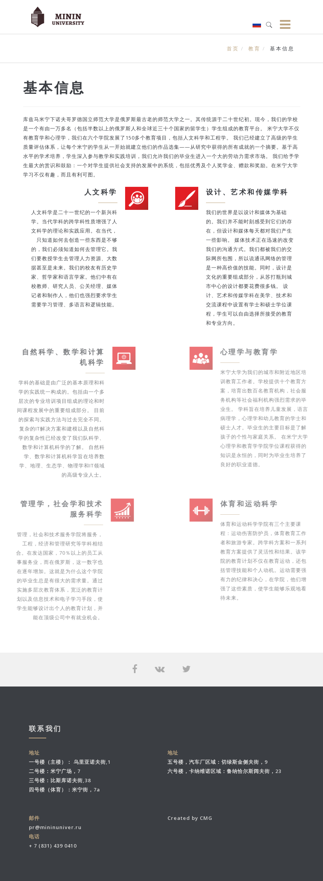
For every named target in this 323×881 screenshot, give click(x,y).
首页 (233, 48)
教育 (254, 48)
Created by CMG (190, 818)
